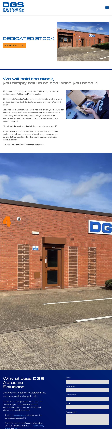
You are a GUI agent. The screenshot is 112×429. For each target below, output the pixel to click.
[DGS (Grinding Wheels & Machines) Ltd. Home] (13, 7)
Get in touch (11, 45)
